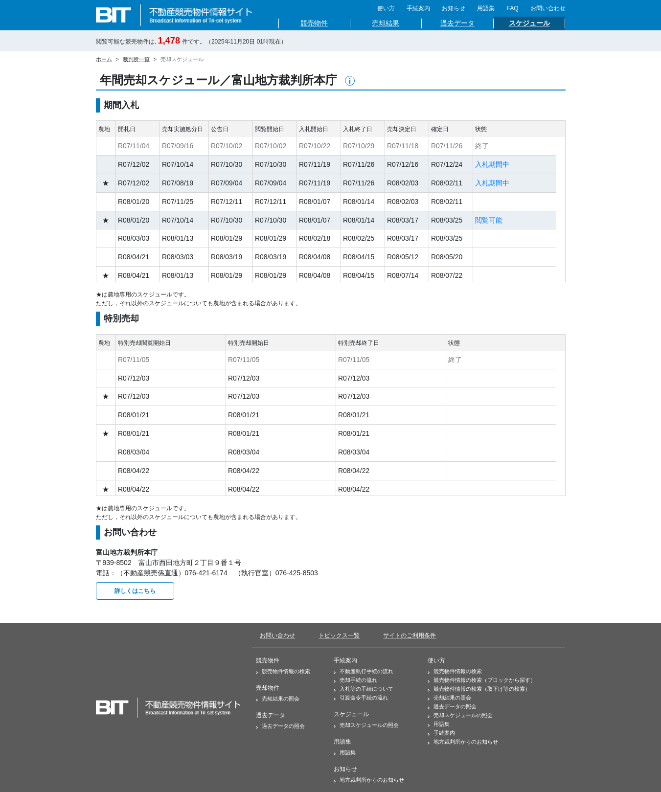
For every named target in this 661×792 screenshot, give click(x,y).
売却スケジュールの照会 (366, 725)
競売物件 (314, 23)
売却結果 (385, 23)
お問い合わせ (548, 8)
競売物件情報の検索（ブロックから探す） (482, 680)
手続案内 (418, 8)
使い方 (386, 8)
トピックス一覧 (339, 635)
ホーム (104, 59)
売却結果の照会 (277, 698)
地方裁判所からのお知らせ (369, 780)
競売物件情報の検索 (283, 671)
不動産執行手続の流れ (363, 671)
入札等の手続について (363, 689)
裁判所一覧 (136, 59)
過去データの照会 (280, 726)
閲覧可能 (488, 220)
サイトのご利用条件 (409, 635)
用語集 (486, 8)
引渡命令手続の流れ (361, 698)
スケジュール (529, 23)
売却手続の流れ (355, 680)
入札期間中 (492, 164)
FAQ (512, 8)
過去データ (457, 23)
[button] (350, 81)
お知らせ (453, 8)
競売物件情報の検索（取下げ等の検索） (479, 689)
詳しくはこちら (135, 591)
